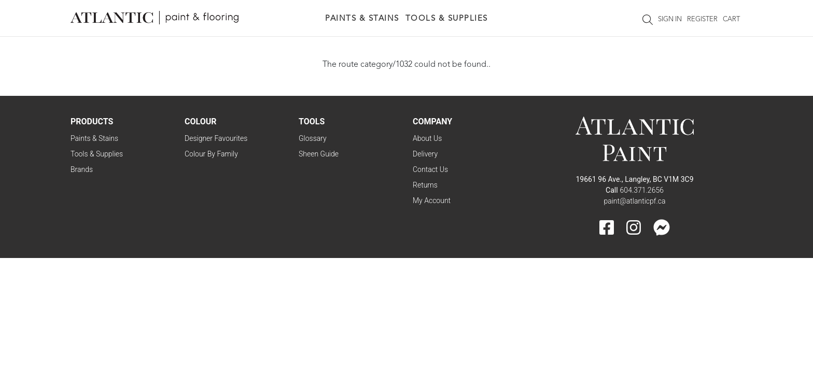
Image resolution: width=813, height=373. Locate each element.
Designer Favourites (216, 138)
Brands (82, 169)
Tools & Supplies (97, 154)
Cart (731, 19)
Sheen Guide (319, 154)
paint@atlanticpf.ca (634, 201)
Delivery (425, 154)
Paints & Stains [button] (362, 19)
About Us (427, 138)
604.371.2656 (642, 190)
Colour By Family (211, 154)
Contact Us (430, 169)
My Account (432, 200)
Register (702, 19)
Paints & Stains (94, 138)
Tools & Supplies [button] (446, 19)
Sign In (670, 19)
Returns (425, 185)
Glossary (313, 138)
